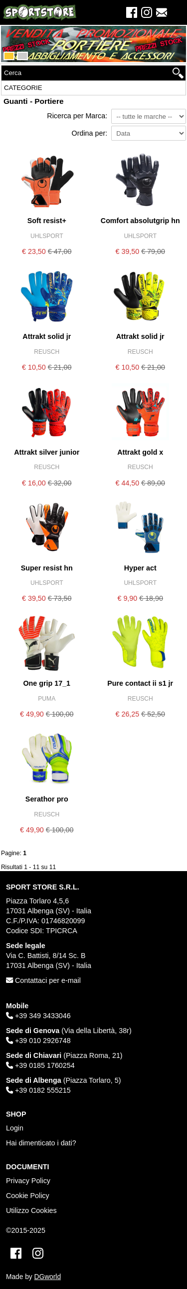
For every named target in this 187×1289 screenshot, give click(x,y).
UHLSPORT (46, 236)
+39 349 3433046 (38, 1016)
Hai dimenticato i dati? (41, 1143)
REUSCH (46, 351)
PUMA (46, 698)
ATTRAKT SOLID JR (46, 336)
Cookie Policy (27, 1196)
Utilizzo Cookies (31, 1210)
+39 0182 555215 (38, 1090)
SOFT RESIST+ (46, 221)
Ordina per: (90, 133)
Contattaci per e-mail (43, 980)
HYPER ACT (140, 568)
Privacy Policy (28, 1181)
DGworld (47, 1277)
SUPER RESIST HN (47, 568)
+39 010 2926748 (38, 1041)
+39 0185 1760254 (40, 1065)
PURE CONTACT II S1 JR (140, 683)
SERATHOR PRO (46, 799)
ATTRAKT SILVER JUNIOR (46, 452)
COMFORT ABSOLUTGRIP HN (140, 221)
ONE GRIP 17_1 (46, 683)
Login (14, 1128)
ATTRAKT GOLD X (140, 452)
